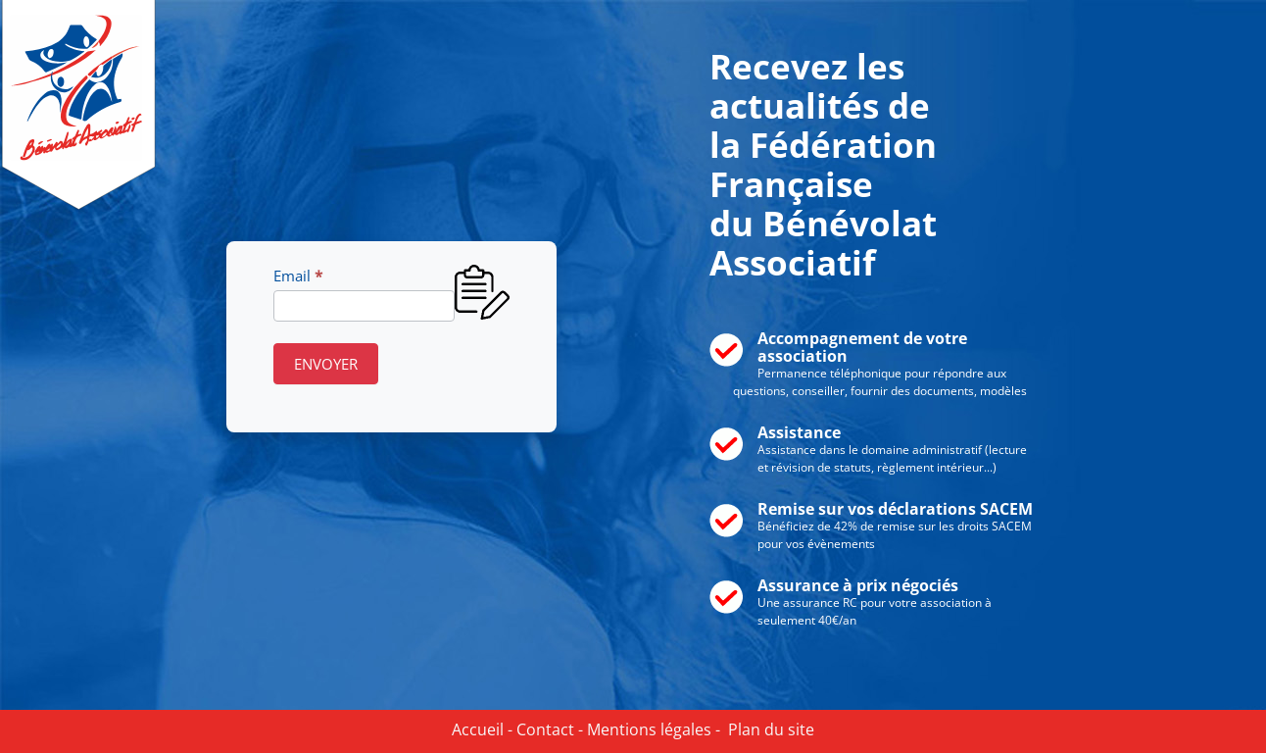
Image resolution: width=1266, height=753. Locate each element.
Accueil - (482, 729)
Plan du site (767, 729)
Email (297, 275)
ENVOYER (326, 364)
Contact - (547, 729)
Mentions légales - (651, 729)
